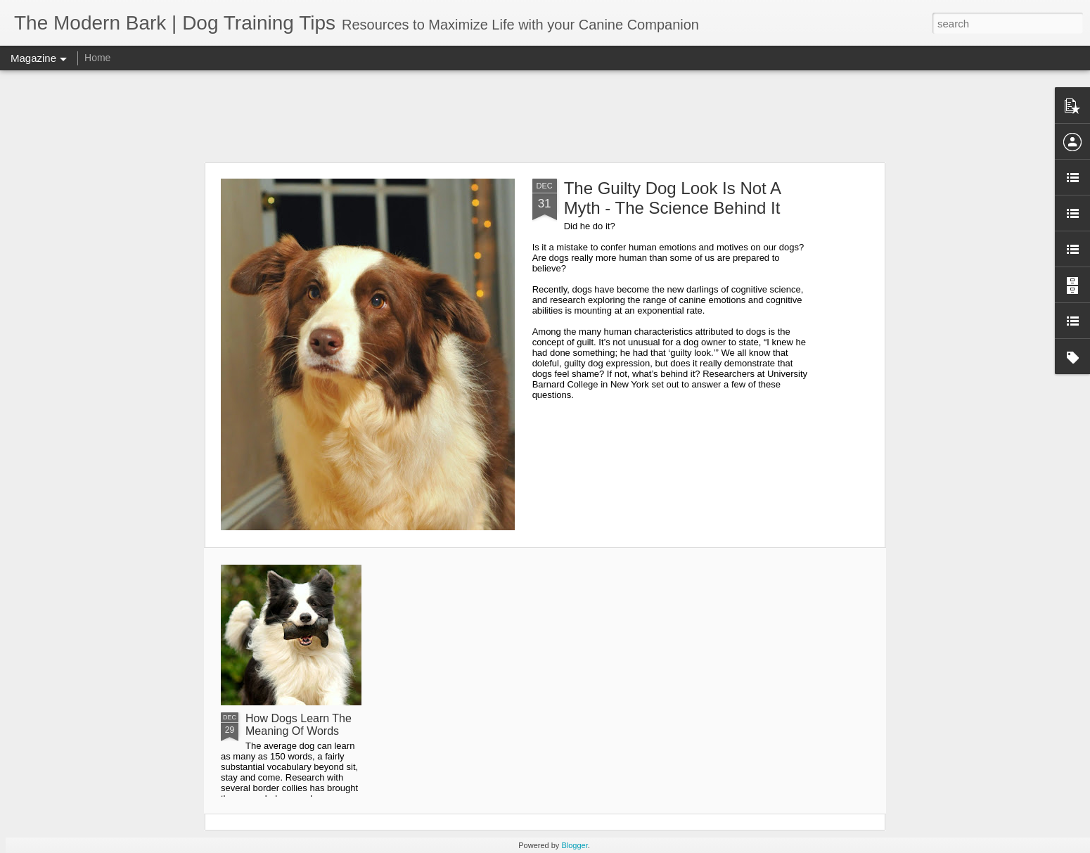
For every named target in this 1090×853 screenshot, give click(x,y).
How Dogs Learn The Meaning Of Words (298, 724)
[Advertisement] (545, 116)
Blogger (574, 845)
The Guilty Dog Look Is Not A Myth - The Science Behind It (672, 198)
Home (97, 57)
